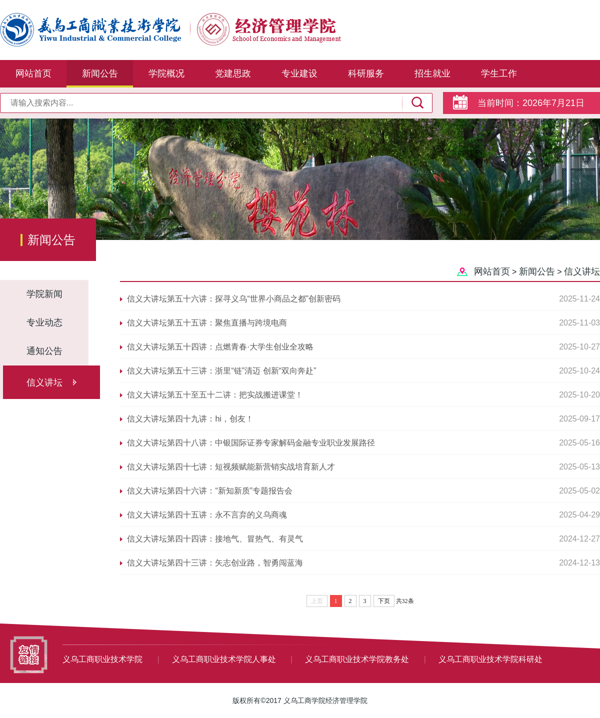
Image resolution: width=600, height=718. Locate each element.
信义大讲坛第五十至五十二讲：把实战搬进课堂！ (215, 394)
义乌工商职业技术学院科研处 (490, 659)
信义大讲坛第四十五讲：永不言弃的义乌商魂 (207, 514)
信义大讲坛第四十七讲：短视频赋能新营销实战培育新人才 (231, 466)
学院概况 (166, 73)
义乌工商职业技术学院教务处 (358, 659)
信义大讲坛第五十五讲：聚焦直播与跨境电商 (207, 322)
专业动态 (44, 323)
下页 (384, 601)
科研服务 (366, 73)
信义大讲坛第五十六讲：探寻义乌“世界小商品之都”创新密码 (233, 298)
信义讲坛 (44, 383)
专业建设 (300, 73)
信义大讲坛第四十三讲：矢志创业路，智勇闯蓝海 (215, 562)
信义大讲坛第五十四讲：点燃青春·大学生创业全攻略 (220, 346)
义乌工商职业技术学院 (103, 659)
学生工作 (499, 73)
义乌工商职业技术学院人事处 (225, 659)
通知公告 (44, 351)
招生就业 (432, 73)
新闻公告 (100, 73)
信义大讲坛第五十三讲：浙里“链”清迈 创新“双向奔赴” (221, 370)
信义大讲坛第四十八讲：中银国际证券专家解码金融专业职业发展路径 (251, 442)
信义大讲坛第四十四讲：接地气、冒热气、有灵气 (215, 538)
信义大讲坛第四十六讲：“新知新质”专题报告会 (209, 490)
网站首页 (34, 73)
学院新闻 (44, 294)
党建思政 (233, 73)
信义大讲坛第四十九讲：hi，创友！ (190, 418)
